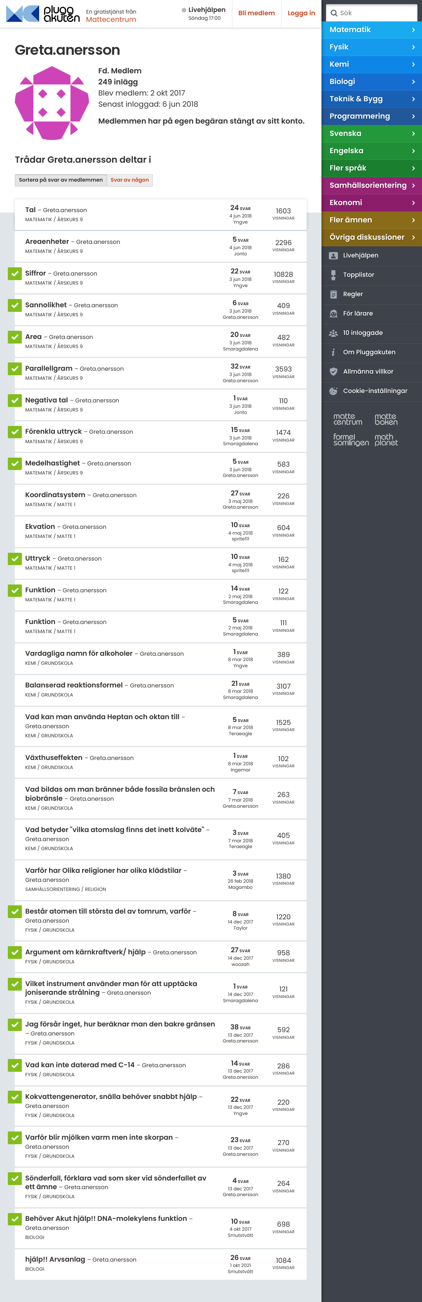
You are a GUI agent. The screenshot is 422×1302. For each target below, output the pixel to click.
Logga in (301, 13)
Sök (334, 13)
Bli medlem (257, 13)
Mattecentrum (111, 19)
